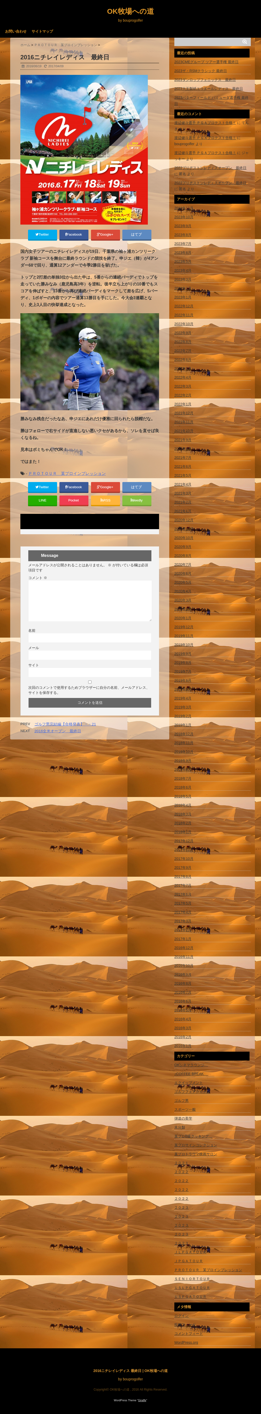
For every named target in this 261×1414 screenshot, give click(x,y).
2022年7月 (182, 351)
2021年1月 (182, 511)
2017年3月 (182, 921)
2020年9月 (182, 547)
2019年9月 (182, 654)
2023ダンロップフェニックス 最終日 (205, 80)
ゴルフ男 (181, 1101)
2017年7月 (182, 885)
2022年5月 (182, 368)
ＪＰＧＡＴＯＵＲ (188, 1261)
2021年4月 (182, 484)
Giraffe (142, 1400)
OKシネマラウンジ (191, 1065)
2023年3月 (182, 279)
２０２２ (181, 1172)
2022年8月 (182, 342)
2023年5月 (182, 261)
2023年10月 (183, 217)
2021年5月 (182, 475)
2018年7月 (182, 778)
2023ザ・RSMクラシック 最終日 (200, 71)
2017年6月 (182, 894)
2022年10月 (183, 324)
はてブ (137, 235)
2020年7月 (182, 564)
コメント (37, 585)
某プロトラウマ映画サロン (195, 1154)
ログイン (181, 1316)
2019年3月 (182, 707)
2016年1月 (182, 1046)
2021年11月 (183, 422)
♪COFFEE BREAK (191, 1074)
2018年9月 (182, 761)
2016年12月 (183, 948)
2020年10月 (183, 538)
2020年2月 (182, 609)
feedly (136, 506)
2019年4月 (182, 698)
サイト (33, 672)
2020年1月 (182, 618)
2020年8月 (182, 556)
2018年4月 (182, 805)
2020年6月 (182, 573)
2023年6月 (182, 253)
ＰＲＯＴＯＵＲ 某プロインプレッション (67, 476)
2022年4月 (182, 377)
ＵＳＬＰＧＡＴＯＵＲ (192, 1288)
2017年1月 (182, 939)
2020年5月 (182, 582)
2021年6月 (182, 466)
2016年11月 (183, 957)
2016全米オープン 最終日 (57, 738)
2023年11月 (183, 208)
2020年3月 (182, 600)
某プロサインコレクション (195, 1145)
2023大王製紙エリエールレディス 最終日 (208, 89)
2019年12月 (183, 627)
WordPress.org (186, 1342)
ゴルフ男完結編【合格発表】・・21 (65, 731)
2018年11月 (183, 743)
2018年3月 (182, 814)
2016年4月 (182, 1019)
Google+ (105, 235)
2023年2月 (182, 288)
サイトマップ (42, 31)
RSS (105, 506)
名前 (31, 638)
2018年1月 (182, 832)
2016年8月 (182, 983)
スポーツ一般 (185, 1109)
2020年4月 (182, 591)
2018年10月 (183, 752)
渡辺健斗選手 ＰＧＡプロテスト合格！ (205, 123)
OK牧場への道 (130, 11)
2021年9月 (182, 440)
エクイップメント (188, 1083)
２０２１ (181, 1163)
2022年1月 (182, 404)
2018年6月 (182, 787)
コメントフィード (188, 1333)
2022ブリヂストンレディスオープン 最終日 (210, 168)
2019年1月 (182, 725)
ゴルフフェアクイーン (192, 1092)
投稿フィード (185, 1325)
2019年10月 (183, 645)
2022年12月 (183, 306)
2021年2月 (182, 502)
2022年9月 (182, 333)
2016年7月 (182, 992)
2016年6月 (182, 1001)
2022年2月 (182, 395)
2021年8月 (182, 449)
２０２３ (181, 1207)
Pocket (74, 506)
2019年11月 (183, 636)
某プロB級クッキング (193, 1136)
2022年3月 (182, 386)
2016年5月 (182, 1010)
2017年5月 (182, 903)
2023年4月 (182, 270)
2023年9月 (182, 226)
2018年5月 (182, 796)
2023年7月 (182, 244)
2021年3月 (182, 493)
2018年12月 (183, 734)
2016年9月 (182, 974)
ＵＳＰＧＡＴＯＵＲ (190, 1297)
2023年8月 (182, 235)
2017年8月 (182, 876)
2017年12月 (183, 841)
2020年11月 (183, 529)
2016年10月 (183, 966)
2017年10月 (183, 859)
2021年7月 (182, 458)
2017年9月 (182, 868)
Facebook (74, 235)
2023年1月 (182, 297)
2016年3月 (182, 1028)
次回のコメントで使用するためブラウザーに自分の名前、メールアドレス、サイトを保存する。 (89, 697)
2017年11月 (183, 850)
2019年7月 (182, 671)
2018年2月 (182, 823)
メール (33, 655)
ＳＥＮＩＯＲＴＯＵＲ (192, 1279)
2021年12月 (183, 413)
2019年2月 (182, 716)
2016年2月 (182, 1037)
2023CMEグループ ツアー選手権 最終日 (206, 62)
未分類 (179, 1127)
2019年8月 (182, 663)
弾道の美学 (183, 1118)
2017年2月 (182, 930)
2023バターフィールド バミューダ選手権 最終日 (211, 100)
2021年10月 (183, 431)
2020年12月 (183, 520)
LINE (42, 506)
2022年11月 (183, 315)
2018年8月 (182, 769)
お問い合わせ (16, 31)
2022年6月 (182, 360)
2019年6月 (182, 680)
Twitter (42, 235)
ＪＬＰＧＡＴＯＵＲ (190, 1252)
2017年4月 (182, 912)
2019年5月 (182, 689)
